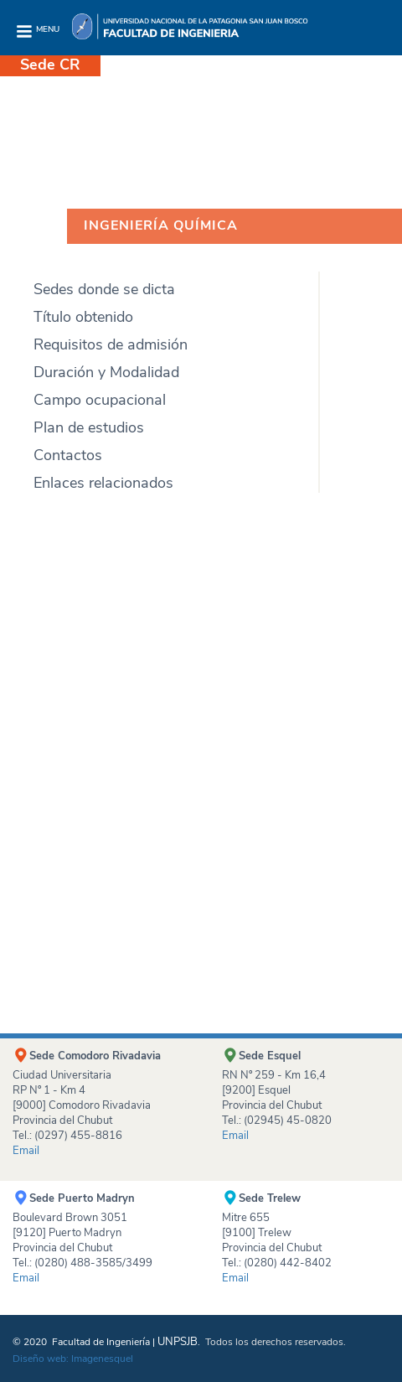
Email (26, 1278)
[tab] (159, 258)
